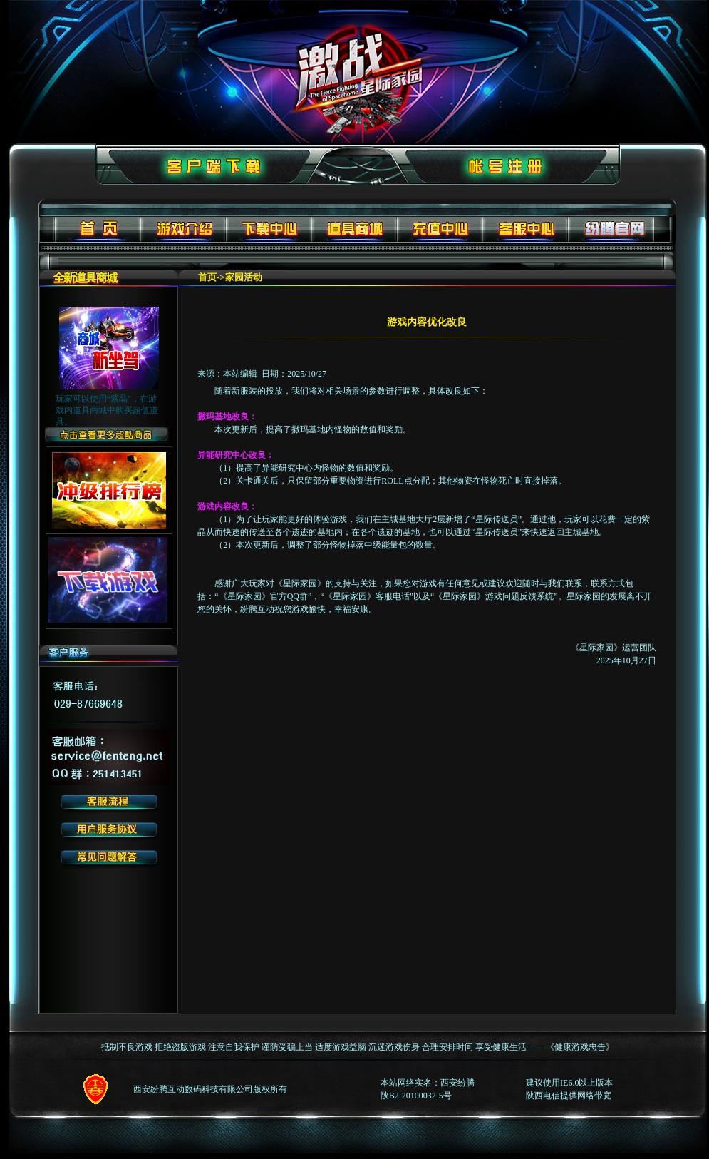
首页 (207, 277)
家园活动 (243, 277)
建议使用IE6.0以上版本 (569, 1083)
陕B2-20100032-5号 (416, 1096)
